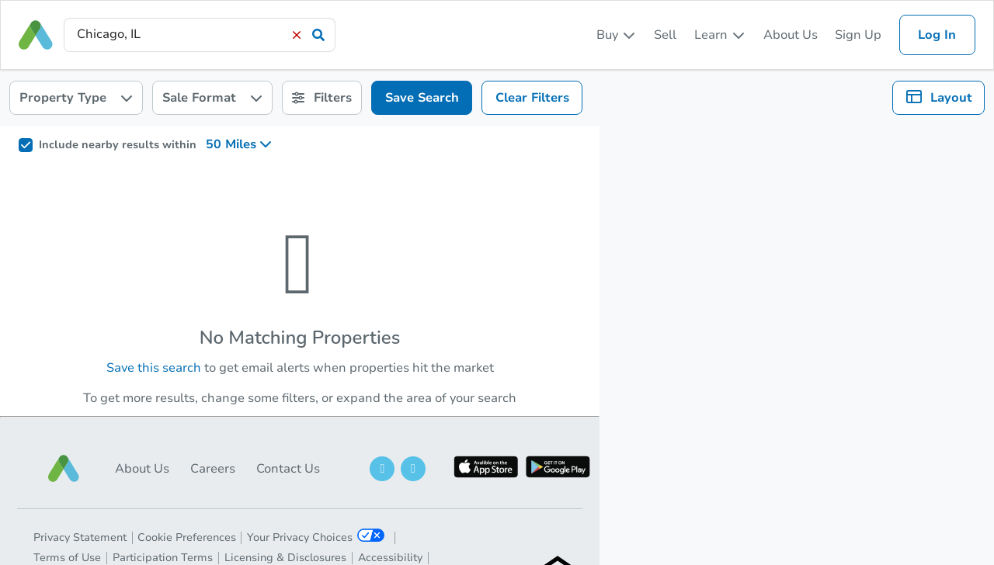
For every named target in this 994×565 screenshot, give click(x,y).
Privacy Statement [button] (80, 537)
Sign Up (858, 34)
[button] (63, 468)
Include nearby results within (117, 145)
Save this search (153, 367)
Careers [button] (212, 468)
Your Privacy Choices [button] (315, 537)
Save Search (422, 97)
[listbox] (616, 35)
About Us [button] (142, 468)
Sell (665, 34)
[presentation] (199, 34)
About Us (790, 34)
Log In (937, 34)
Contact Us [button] (288, 468)
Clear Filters (532, 97)
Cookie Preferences (186, 537)
